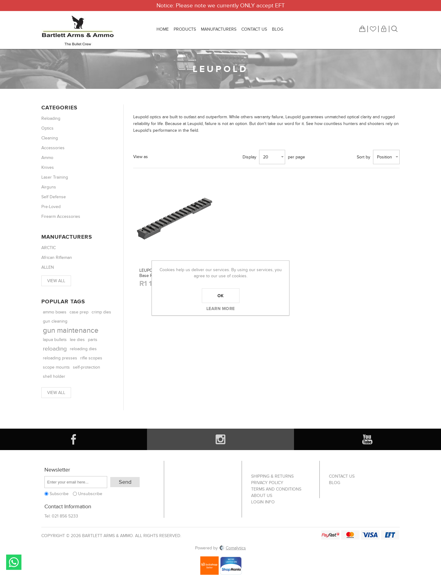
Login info (263, 502)
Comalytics (232, 548)
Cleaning (49, 138)
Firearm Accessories (60, 216)
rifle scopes (91, 358)
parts (92, 339)
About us (261, 495)
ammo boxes (54, 312)
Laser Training (54, 177)
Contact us (342, 476)
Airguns (48, 187)
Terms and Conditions (276, 489)
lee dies (77, 339)
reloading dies (83, 348)
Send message (13, 562)
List (173, 157)
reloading (55, 348)
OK (220, 295)
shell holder (54, 376)
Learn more (220, 308)
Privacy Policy (267, 482)
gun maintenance (71, 330)
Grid (157, 157)
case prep (79, 312)
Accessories (53, 147)
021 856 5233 (65, 516)
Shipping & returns (272, 476)
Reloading (50, 118)
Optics (47, 128)
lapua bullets (55, 339)
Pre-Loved (51, 206)
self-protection (86, 367)
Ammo (47, 157)
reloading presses (60, 358)
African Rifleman (56, 257)
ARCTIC (48, 247)
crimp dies (101, 312)
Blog (334, 482)
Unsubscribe (90, 493)
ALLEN (47, 267)
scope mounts (56, 367)
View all (56, 280)
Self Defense (53, 196)
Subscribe (59, 493)
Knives (47, 167)
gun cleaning (55, 321)
